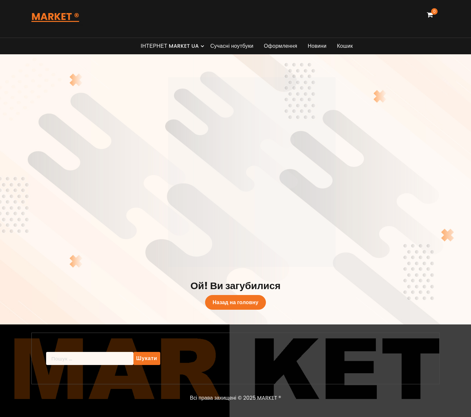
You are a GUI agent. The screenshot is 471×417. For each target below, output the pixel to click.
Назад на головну (235, 302)
